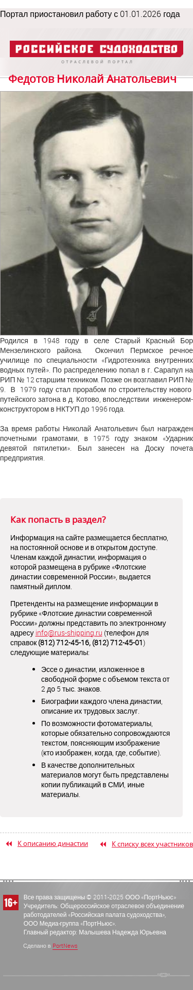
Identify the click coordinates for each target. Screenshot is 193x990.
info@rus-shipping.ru (69, 633)
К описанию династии (52, 843)
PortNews (65, 945)
